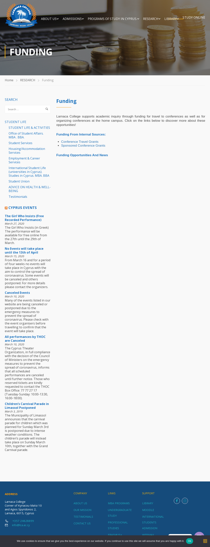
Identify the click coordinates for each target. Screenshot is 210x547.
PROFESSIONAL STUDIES (118, 525)
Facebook (177, 501)
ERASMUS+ (115, 535)
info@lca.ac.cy (21, 525)
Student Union (19, 184)
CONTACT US (82, 523)
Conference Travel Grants (79, 144)
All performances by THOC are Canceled (25, 342)
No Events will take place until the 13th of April (24, 253)
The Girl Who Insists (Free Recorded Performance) (24, 221)
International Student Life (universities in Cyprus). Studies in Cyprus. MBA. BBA (29, 174)
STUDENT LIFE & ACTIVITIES (29, 130)
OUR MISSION (82, 510)
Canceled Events (17, 295)
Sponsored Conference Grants (83, 148)
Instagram (185, 501)
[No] (205, 541)
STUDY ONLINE (194, 22)
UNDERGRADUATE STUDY (120, 512)
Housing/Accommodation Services (27, 153)
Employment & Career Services (24, 163)
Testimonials (18, 199)
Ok (189, 541)
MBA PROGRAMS (119, 503)
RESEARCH (176, 15)
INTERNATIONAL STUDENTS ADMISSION (153, 522)
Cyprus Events (22, 210)
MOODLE (148, 510)
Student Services (20, 146)
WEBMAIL (148, 535)
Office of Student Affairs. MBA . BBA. (26, 138)
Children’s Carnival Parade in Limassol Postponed (27, 409)
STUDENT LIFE (15, 125)
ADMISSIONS (97, 15)
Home (9, 83)
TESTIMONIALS (83, 516)
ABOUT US (74, 15)
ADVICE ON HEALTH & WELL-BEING (30, 192)
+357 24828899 (23, 521)
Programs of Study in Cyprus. (137, 15)
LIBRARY (196, 15)
